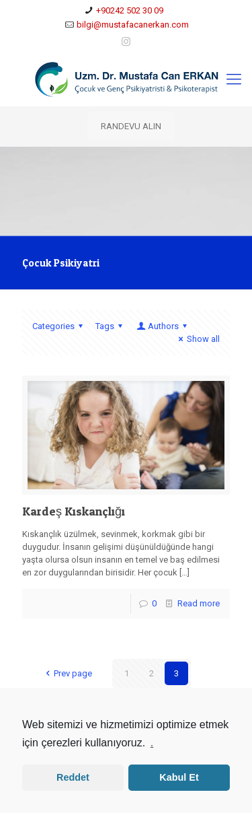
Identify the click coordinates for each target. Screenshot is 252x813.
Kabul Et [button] (178, 777)
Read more (198, 603)
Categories (59, 326)
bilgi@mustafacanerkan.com (133, 25)
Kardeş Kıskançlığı (73, 511)
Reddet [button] (72, 777)
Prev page (66, 673)
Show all (197, 339)
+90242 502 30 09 (129, 10)
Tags (110, 326)
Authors (162, 326)
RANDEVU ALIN (131, 126)
